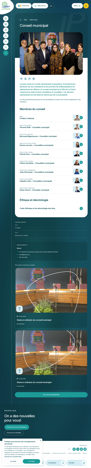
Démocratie (33, 20)
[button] (51, 119)
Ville (25, 20)
